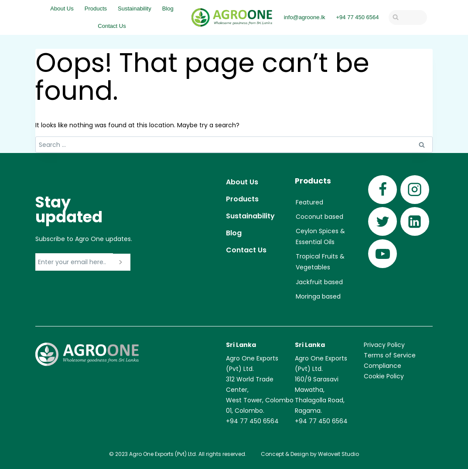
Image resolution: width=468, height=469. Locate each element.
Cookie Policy (384, 376)
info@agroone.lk (304, 17)
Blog (168, 8)
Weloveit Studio (338, 454)
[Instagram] (414, 189)
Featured (309, 202)
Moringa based (318, 296)
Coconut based (319, 216)
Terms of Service (390, 355)
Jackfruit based (319, 282)
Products (96, 8)
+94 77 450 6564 (357, 17)
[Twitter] (382, 221)
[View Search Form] (408, 17)
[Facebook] (382, 189)
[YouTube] (382, 253)
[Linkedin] (414, 221)
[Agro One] (231, 17)
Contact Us (112, 26)
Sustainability (134, 8)
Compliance (382, 365)
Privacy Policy (384, 344)
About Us (61, 8)
